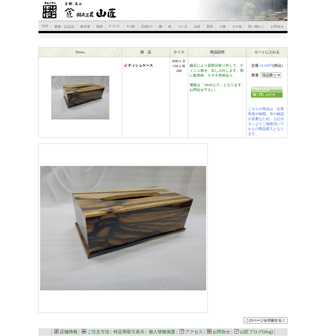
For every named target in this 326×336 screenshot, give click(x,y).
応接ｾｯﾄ (147, 26)
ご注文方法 (98, 331)
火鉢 (197, 26)
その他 (237, 26)
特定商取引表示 (128, 331)
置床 (209, 26)
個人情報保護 (162, 331)
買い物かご (256, 26)
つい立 (183, 26)
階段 (99, 26)
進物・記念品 (64, 26)
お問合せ (277, 26)
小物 (222, 26)
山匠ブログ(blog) (256, 331)
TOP (45, 26)
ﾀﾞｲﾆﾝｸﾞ (115, 26)
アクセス (194, 331)
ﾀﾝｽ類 (131, 26)
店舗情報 (68, 331)
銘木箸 (85, 26)
